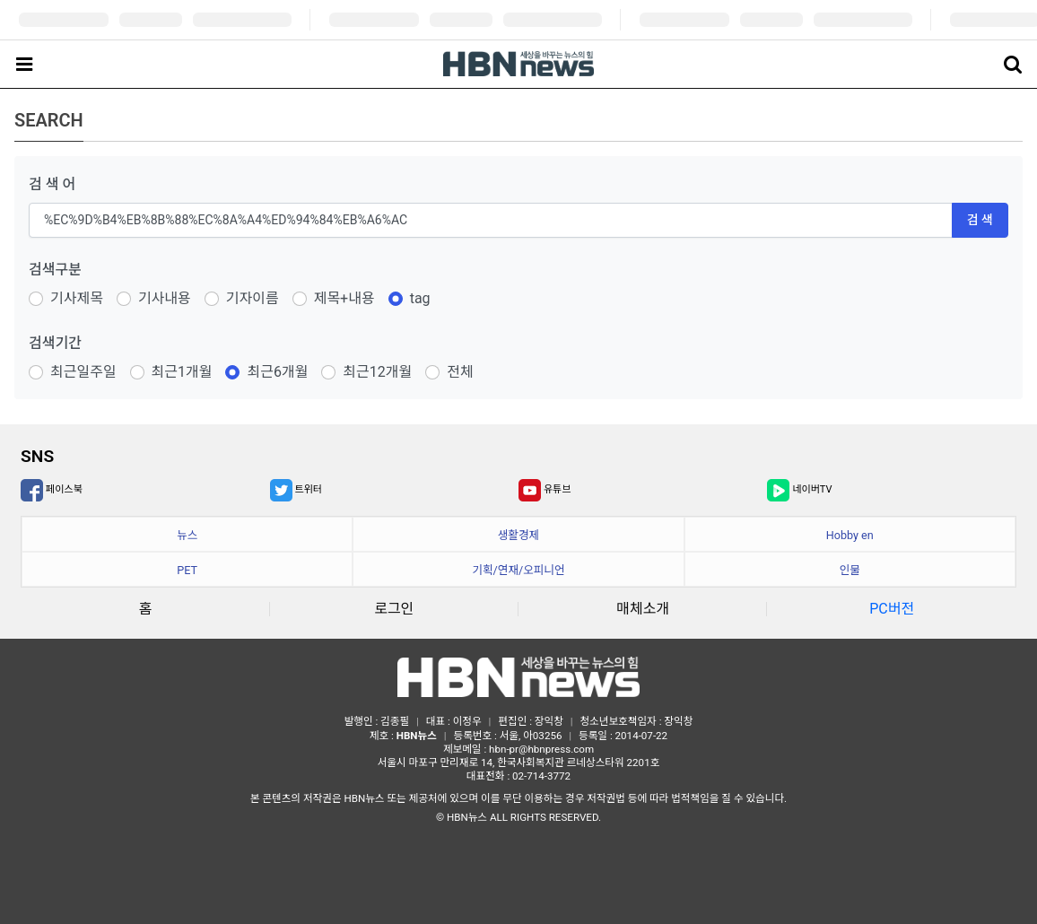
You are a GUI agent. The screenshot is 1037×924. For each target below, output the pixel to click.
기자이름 (252, 298)
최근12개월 (377, 371)
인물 (850, 570)
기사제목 (76, 298)
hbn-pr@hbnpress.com (541, 749)
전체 (460, 371)
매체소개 (642, 608)
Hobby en (850, 535)
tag (420, 298)
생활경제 (518, 535)
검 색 (980, 220)
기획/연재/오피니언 (518, 570)
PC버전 (891, 608)
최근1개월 (182, 371)
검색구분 (55, 269)
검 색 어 (52, 184)
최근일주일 (83, 371)
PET (187, 570)
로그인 (394, 608)
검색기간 (55, 343)
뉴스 (187, 535)
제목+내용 (344, 298)
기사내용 (164, 298)
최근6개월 (277, 371)
